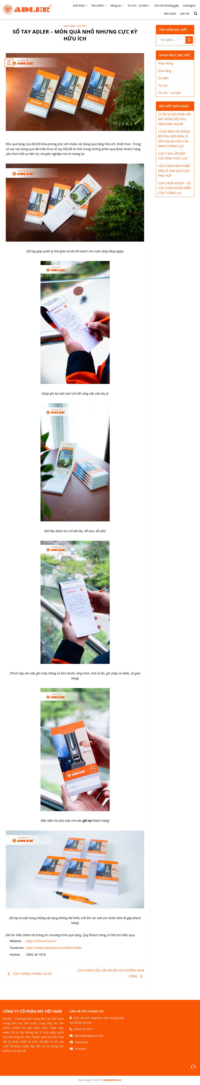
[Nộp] (189, 40)
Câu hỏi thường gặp (166, 5)
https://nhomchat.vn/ (41, 941)
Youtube (80, 1048)
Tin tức (82, 26)
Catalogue (189, 5)
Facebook (81, 1042)
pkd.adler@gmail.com (88, 1035)
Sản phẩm (98, 5)
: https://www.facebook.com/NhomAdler (53, 948)
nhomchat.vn (112, 1080)
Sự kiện (163, 78)
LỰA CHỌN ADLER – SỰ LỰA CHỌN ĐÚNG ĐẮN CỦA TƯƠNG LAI (174, 188)
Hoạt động (165, 63)
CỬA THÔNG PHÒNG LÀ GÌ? (29, 974)
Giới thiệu (80, 5)
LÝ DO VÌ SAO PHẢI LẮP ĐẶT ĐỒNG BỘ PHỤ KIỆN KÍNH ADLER (174, 119)
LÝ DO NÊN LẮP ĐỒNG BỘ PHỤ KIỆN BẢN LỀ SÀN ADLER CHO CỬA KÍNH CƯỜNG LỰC (174, 138)
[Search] (194, 13)
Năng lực (117, 5)
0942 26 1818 (83, 1029)
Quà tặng (69, 26)
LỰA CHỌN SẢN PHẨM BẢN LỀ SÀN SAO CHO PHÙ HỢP (174, 171)
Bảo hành (170, 13)
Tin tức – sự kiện (139, 5)
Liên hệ (184, 13)
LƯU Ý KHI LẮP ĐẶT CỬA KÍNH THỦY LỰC (173, 156)
